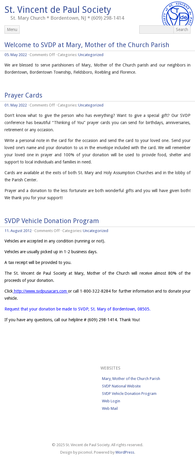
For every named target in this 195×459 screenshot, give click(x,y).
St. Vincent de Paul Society (57, 9)
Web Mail (110, 408)
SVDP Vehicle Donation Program (51, 221)
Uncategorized (90, 54)
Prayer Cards (23, 95)
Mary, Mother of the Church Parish (131, 378)
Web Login (111, 401)
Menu (12, 29)
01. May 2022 (15, 105)
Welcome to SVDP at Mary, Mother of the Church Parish (86, 45)
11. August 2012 (18, 230)
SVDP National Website (121, 386)
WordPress (124, 452)
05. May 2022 (15, 54)
